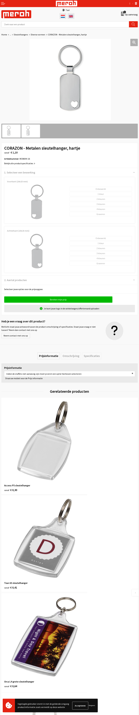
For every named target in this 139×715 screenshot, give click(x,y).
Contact (5, 651)
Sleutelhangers (21, 34)
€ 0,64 (10, 553)
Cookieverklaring (79, 659)
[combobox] (65, 24)
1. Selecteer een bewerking (19, 172)
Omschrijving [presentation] (71, 356)
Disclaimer (76, 667)
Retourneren (7, 655)
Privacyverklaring (79, 663)
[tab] (48, 355)
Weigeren (92, 706)
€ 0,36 (78, 553)
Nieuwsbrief (76, 605)
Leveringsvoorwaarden (81, 655)
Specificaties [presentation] (92, 356)
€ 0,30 (10, 472)
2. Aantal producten (15, 280)
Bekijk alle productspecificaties (19, 163)
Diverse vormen (38, 34)
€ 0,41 (78, 472)
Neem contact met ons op (16, 335)
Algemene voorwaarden (82, 651)
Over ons (75, 601)
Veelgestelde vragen (80, 609)
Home (4, 34)
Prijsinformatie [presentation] (48, 356)
